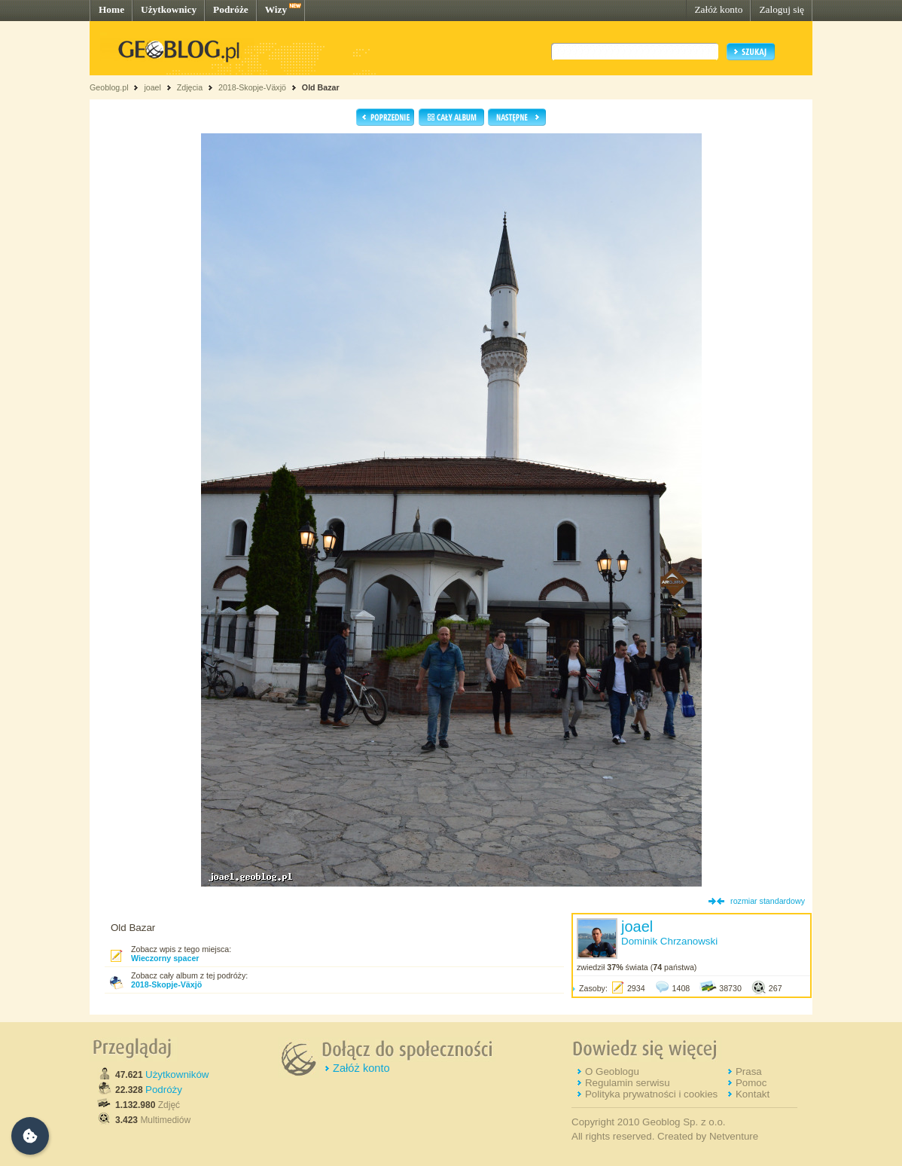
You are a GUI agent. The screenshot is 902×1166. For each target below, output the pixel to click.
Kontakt (752, 1094)
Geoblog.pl (109, 87)
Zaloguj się (781, 9)
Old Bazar (321, 87)
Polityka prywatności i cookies (651, 1094)
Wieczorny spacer (165, 958)
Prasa (749, 1071)
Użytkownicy (169, 9)
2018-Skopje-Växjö (252, 87)
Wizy (276, 9)
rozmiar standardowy (767, 900)
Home (111, 9)
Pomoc (751, 1082)
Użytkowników (177, 1074)
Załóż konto (718, 9)
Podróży (163, 1089)
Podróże (230, 9)
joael (152, 87)
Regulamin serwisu (627, 1082)
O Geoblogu (612, 1071)
